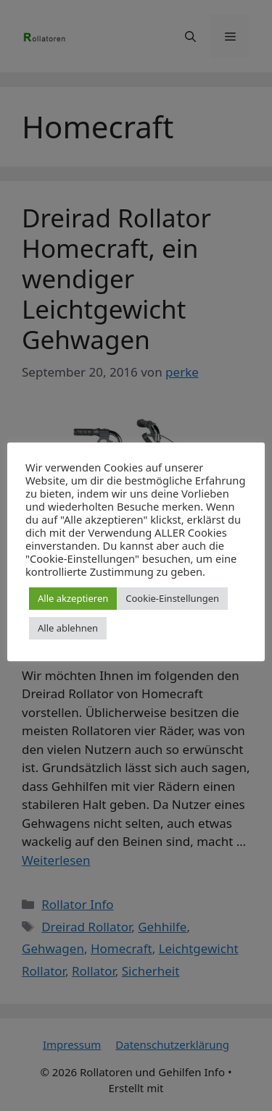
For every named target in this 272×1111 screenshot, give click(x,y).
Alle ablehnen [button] (68, 627)
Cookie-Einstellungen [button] (172, 598)
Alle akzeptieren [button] (73, 598)
